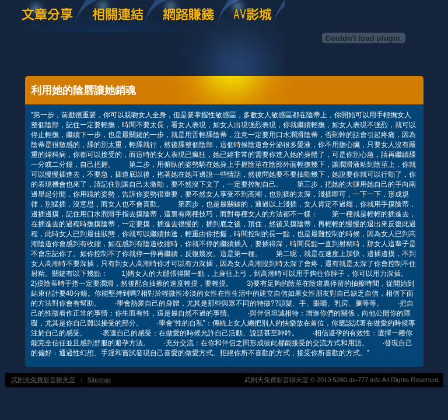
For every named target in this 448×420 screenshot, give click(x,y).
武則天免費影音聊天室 (43, 379)
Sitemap (99, 379)
